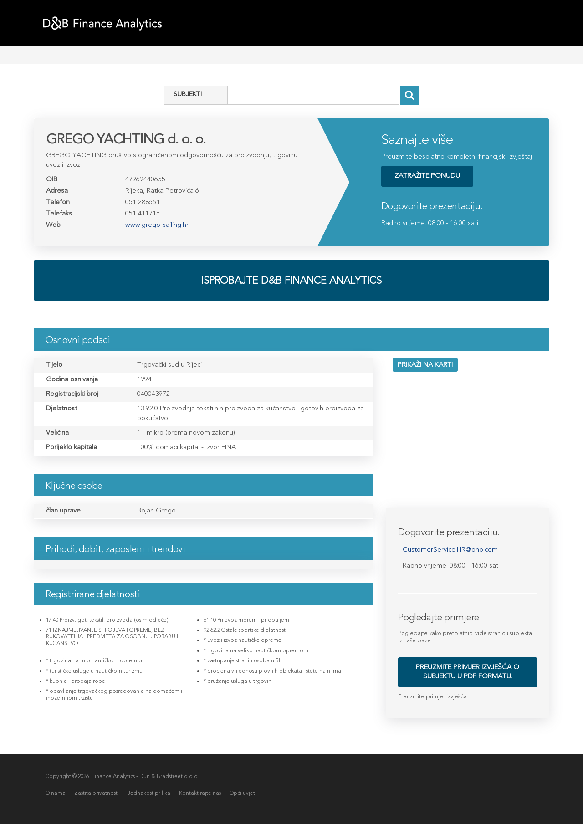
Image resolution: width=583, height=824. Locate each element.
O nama (56, 793)
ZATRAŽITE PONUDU (427, 175)
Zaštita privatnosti (97, 793)
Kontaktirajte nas (200, 793)
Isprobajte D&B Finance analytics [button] (291, 280)
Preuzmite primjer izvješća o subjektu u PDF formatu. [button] (467, 671)
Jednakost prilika (149, 793)
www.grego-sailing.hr (157, 224)
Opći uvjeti (243, 793)
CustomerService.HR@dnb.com (450, 549)
